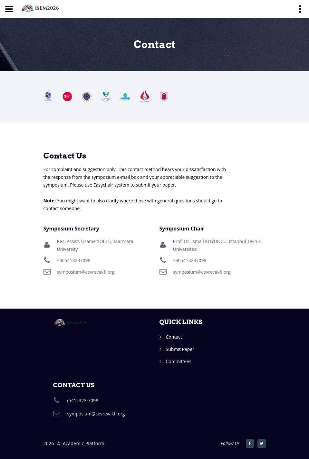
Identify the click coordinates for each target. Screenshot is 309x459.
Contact (174, 337)
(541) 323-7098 (82, 400)
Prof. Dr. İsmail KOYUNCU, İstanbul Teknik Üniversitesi (217, 245)
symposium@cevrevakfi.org (86, 272)
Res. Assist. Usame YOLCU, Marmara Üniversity (95, 245)
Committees (178, 361)
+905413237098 (74, 260)
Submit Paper (180, 349)
